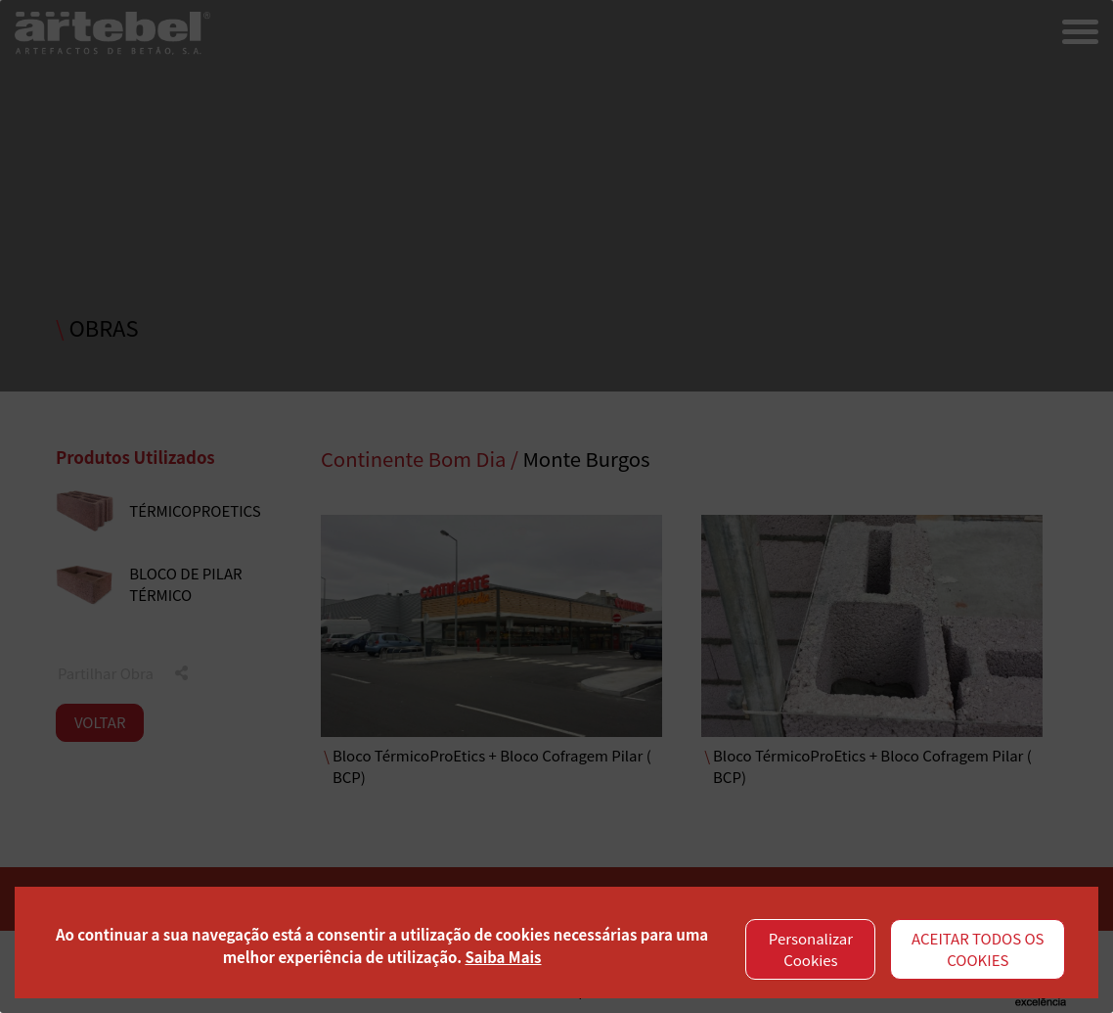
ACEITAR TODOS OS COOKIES (978, 949)
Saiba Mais (503, 956)
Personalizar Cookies (811, 949)
